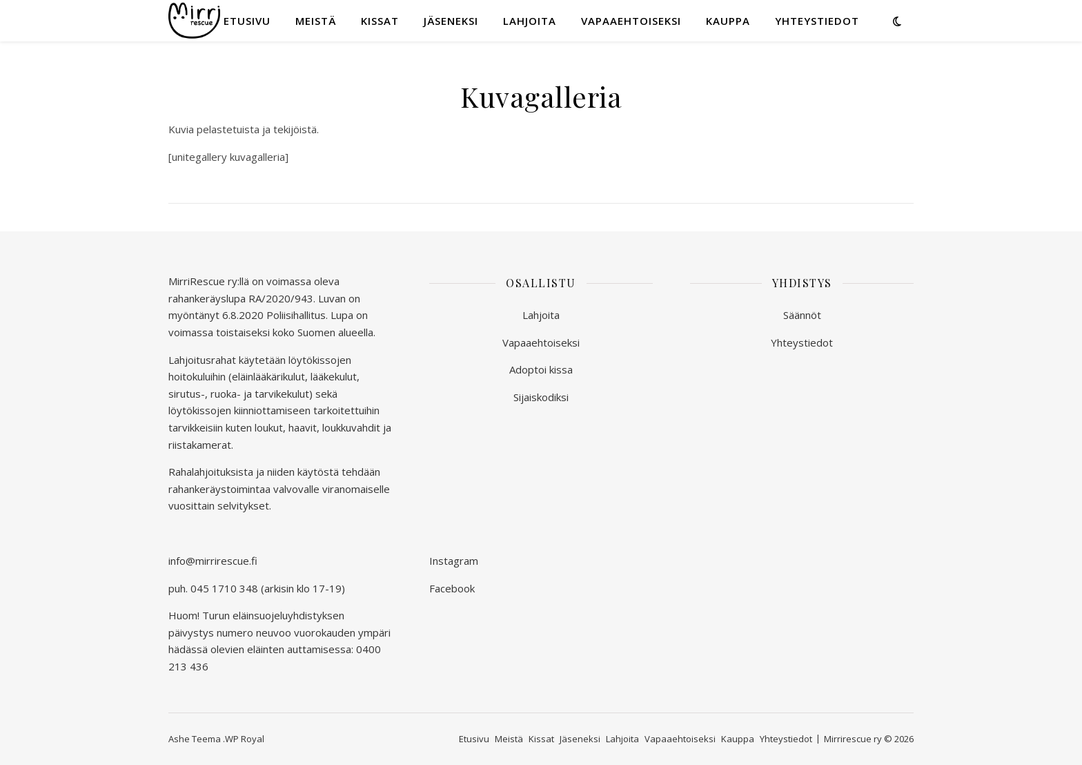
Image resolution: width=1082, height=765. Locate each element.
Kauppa (728, 21)
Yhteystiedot (817, 21)
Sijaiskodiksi (541, 397)
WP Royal (244, 739)
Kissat (380, 21)
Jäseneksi (451, 21)
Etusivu (247, 21)
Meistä (315, 21)
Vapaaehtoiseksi (631, 21)
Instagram (453, 561)
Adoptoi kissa (541, 369)
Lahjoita (529, 21)
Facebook (452, 588)
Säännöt (802, 315)
